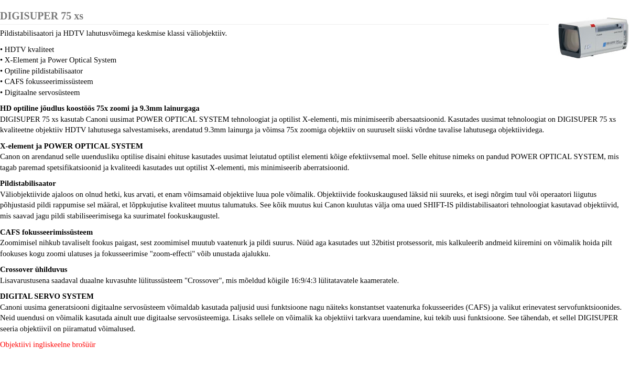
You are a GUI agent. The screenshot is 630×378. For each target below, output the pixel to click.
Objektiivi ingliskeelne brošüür (47, 344)
